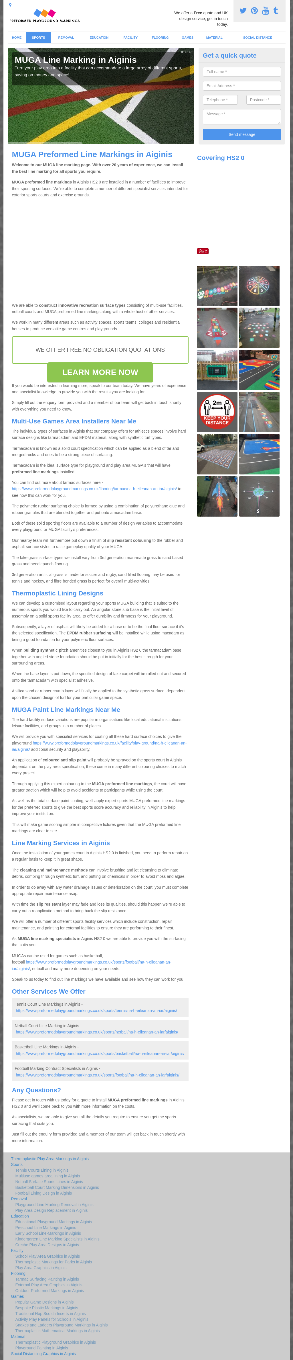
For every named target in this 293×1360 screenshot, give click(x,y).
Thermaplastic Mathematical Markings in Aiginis (57, 1330)
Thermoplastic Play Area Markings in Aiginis (50, 1158)
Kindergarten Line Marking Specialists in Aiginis (57, 1239)
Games (187, 37)
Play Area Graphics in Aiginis (41, 1267)
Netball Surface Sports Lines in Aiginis (49, 1181)
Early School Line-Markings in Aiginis (48, 1233)
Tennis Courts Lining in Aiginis (42, 1170)
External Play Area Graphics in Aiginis (48, 1285)
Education (99, 37)
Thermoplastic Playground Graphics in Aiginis (55, 1342)
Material (214, 37)
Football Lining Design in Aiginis (43, 1193)
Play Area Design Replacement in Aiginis (51, 1210)
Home (17, 37)
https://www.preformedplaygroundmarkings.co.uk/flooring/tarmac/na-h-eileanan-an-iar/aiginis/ (94, 488)
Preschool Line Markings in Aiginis (45, 1227)
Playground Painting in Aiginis (41, 1348)
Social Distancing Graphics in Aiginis (43, 1353)
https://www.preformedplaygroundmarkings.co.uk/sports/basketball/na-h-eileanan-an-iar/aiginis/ (100, 1053)
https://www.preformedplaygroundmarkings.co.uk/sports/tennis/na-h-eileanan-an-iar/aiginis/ (96, 1010)
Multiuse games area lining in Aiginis (47, 1176)
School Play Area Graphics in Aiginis (47, 1256)
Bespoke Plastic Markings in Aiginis (46, 1308)
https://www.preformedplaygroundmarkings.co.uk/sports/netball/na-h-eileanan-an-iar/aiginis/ (97, 1032)
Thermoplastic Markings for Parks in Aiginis (53, 1262)
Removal (66, 37)
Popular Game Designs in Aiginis (44, 1302)
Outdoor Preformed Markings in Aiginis (49, 1290)
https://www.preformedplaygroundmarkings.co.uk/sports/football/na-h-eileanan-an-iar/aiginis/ (97, 1075)
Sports (38, 37)
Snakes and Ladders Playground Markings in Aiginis (61, 1325)
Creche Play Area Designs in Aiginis (47, 1244)
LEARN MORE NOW (100, 372)
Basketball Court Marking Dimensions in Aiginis (57, 1187)
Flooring (160, 37)
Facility (131, 37)
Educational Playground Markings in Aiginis (53, 1222)
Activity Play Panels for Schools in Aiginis (51, 1319)
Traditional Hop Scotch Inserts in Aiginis (50, 1313)
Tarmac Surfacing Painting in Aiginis (47, 1279)
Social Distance (257, 37)
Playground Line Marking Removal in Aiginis (54, 1204)
